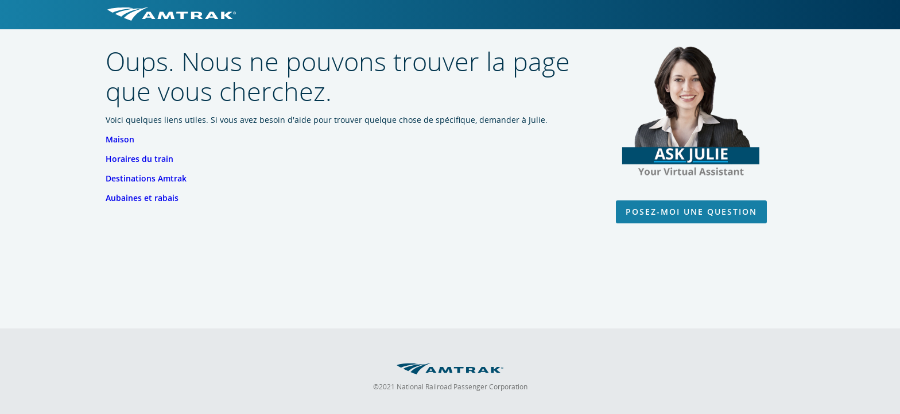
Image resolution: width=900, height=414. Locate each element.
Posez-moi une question (691, 211)
